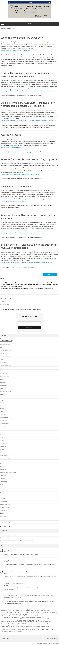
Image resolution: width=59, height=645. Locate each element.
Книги (1, 411)
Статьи (2, 490)
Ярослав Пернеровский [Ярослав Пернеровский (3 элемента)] (15, 631)
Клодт (48, 59)
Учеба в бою (3, 510)
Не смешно (17, 54)
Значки (50, 205)
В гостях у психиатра (5, 391)
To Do (1, 371)
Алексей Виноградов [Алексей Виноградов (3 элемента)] (45, 621)
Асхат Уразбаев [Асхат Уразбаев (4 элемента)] (6, 624)
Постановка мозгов (19, 205)
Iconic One (39, 643)
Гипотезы (2, 397)
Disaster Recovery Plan (37, 125)
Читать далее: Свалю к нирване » (11, 147)
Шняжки (17, 207)
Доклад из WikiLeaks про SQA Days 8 (22, 37)
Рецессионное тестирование (8, 472)
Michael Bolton (26, 267)
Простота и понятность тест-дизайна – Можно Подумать (19, 595)
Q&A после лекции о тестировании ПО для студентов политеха (17, 540)
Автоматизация (4, 376)
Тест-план (2, 498)
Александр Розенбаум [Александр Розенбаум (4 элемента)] (49, 618)
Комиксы (2, 414)
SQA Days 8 (41, 54)
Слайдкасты (3, 481)
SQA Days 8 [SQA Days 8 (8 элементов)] (22, 615)
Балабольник (3, 385)
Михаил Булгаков (34, 61)
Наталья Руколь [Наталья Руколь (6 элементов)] (7, 626)
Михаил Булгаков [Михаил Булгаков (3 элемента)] (47, 624)
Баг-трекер (3, 382)
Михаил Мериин (37, 178)
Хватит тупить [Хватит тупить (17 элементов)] (44, 629)
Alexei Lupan (7, 550)
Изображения (10, 205)
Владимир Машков (6, 59)
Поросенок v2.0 (4, 455)
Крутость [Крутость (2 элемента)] (40, 623)
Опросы (2, 440)
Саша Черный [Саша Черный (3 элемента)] (36, 626)
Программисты (4, 463)
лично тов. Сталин (23, 61)
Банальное (3, 388)
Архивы (2, 339)
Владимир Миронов (18, 59)
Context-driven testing (6, 350)
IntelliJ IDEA (33, 205)
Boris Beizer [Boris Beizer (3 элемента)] (4, 610)
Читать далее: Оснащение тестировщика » (14, 201)
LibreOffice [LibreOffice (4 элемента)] (12, 612)
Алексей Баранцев (30, 57)
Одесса (42, 61)
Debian (8, 125)
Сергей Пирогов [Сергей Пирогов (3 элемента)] (5, 629)
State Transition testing (6, 368)
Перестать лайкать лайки (18, 550)
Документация (4, 400)
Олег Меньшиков (49, 61)
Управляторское (4, 507)
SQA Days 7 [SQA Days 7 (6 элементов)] (12, 615)
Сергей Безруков (29, 63)
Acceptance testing (5, 344)
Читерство (3, 519)
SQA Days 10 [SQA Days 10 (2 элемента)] (31, 615)
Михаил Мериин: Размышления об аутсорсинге (29, 159)
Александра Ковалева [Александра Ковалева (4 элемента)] (8, 621)
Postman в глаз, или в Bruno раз (8, 535)
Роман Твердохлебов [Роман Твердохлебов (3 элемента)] (26, 626)
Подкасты (2, 452)
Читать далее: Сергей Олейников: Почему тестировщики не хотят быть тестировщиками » (28, 91)
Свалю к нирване (11, 134)
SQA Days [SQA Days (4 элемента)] (4, 615)
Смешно (30, 54)
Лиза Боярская (13, 61)
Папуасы (28, 127)
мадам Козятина (4, 423)
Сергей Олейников (38, 95)
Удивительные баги (5, 504)
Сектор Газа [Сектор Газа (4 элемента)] (45, 626)
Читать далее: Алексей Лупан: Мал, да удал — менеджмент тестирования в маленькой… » (28, 120)
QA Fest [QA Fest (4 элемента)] (37, 612)
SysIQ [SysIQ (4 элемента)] (36, 615)
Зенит (45, 205)
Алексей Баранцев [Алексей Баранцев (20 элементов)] (27, 620)
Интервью (3, 408)
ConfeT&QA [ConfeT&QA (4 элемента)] (15, 610)
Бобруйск (52, 57)
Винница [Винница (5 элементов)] (23, 624)
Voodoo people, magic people (19, 571)
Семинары (3, 475)
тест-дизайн (3, 495)
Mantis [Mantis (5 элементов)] (19, 612)
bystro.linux (3, 293)
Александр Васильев (50, 54)
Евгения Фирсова (41, 59)
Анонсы (2, 379)
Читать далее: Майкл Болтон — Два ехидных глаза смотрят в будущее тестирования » (27, 262)
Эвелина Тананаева (36, 127)
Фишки (2, 513)
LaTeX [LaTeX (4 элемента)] (50, 610)
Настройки (3, 426)
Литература (3, 420)
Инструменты (3, 405)
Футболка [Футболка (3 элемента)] (13, 629)
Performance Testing (5, 365)
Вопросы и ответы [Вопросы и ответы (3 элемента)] (32, 624)
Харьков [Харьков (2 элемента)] (19, 629)
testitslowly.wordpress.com (7, 301)
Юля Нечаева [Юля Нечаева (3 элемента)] (4, 631)
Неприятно (3, 431)
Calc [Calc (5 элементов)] (9, 610)
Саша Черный (20, 63)
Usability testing (4, 373)
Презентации (18, 95)
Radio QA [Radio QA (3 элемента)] (54, 612)
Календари (4, 207)
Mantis (45, 125)
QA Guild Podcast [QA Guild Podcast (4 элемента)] (46, 612)
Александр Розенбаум (18, 57)
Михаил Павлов (37, 237)
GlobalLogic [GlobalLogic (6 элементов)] (29, 610)
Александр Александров (18, 127)
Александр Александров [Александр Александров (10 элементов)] (13, 617)
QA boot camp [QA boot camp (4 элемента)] (29, 612)
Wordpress (56, 643)
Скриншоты (3, 478)
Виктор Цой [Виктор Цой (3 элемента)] (15, 624)
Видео (8, 267)
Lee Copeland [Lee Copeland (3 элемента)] (4, 612)
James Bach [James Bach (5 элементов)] (43, 610)
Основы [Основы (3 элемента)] (17, 626)
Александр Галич (6, 57)
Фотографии (17, 152)
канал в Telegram (4, 304)
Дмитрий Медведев (30, 59)
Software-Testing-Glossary (7, 298)
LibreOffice (3, 362)
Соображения (4, 487)
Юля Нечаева (46, 127)
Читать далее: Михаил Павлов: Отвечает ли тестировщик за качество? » (23, 233)
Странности (3, 492)
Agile (1, 347)
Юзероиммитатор (5, 522)
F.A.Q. (1, 359)
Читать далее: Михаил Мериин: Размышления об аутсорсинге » (20, 174)
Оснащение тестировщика (16, 186)
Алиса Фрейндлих (41, 57)
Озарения (2, 437)
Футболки (11, 207)
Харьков (10, 65)
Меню (29, 24)
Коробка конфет (4, 537)
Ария (47, 57)
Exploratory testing (5, 356)
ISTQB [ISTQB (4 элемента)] (37, 610)
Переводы (3, 446)
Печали (2, 449)
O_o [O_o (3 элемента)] (23, 612)
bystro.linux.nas (4, 296)
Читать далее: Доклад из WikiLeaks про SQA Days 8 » (16, 50)
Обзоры (2, 434)
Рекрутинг (3, 469)
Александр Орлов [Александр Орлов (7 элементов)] (33, 618)
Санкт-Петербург (11, 63)
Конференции (10, 54)
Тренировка (3, 501)
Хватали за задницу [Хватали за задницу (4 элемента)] (28, 629)
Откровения (24, 54)
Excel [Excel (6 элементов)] (22, 610)
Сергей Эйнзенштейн (41, 63)
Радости (2, 466)
